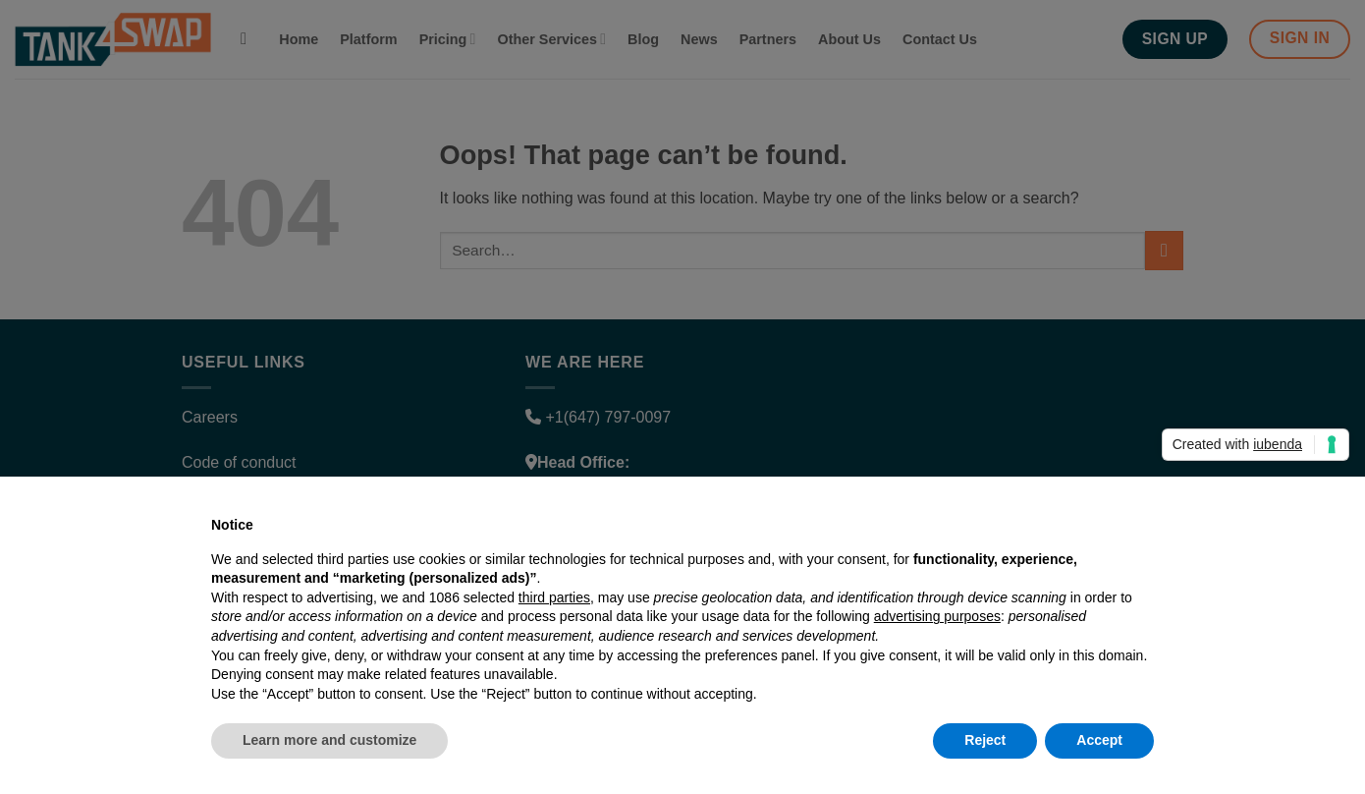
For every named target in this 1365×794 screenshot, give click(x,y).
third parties (554, 597)
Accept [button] (1099, 740)
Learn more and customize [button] (329, 740)
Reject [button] (985, 740)
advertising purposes (937, 616)
